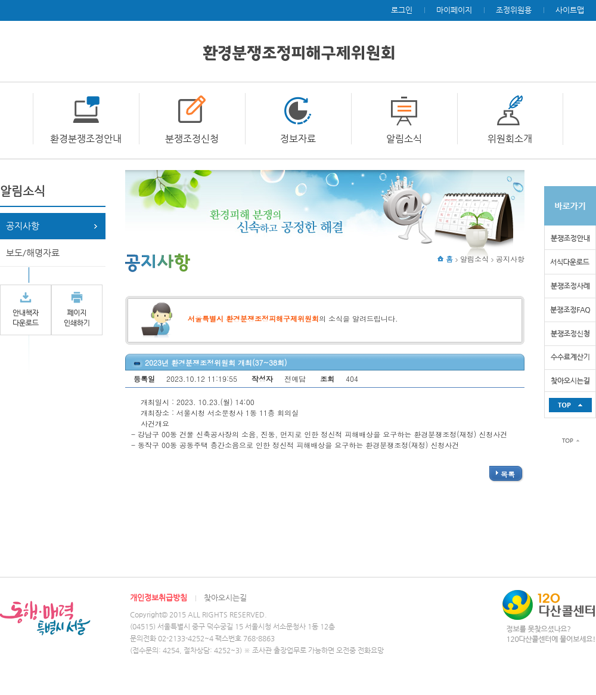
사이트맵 (569, 9)
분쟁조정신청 (192, 138)
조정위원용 (514, 9)
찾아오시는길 (225, 597)
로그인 (401, 9)
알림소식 (404, 138)
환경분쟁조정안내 (86, 138)
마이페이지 (454, 9)
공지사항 (22, 226)
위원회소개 (510, 138)
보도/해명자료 (33, 253)
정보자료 (298, 138)
